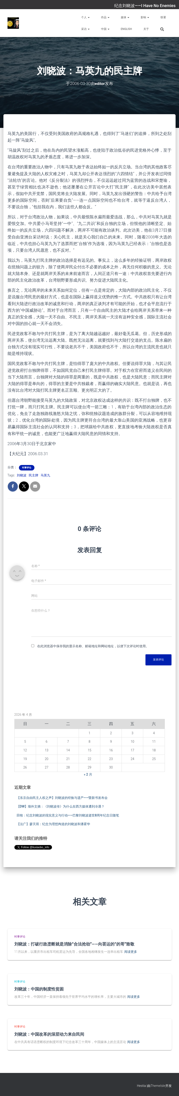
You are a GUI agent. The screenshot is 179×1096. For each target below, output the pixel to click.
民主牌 (33, 475)
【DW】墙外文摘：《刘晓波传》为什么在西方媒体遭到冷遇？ (60, 806)
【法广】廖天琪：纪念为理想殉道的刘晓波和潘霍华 (53, 824)
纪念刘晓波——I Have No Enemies (145, 5)
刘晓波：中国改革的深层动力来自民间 (49, 1034)
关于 (146, 29)
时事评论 (26, 467)
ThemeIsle (157, 1086)
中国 (105, 29)
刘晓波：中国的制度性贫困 (39, 989)
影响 (145, 17)
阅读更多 (130, 951)
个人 (85, 17)
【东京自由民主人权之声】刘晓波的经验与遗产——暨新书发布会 (62, 797)
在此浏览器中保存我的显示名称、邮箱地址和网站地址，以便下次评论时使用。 (93, 646)
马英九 (45, 475)
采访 (85, 29)
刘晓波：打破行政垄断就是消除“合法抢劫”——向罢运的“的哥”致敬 (74, 944)
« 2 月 (88, 774)
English (126, 29)
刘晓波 (21, 475)
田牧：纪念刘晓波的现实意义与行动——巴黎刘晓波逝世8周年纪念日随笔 (68, 815)
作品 (105, 17)
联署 (163, 17)
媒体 (125, 17)
